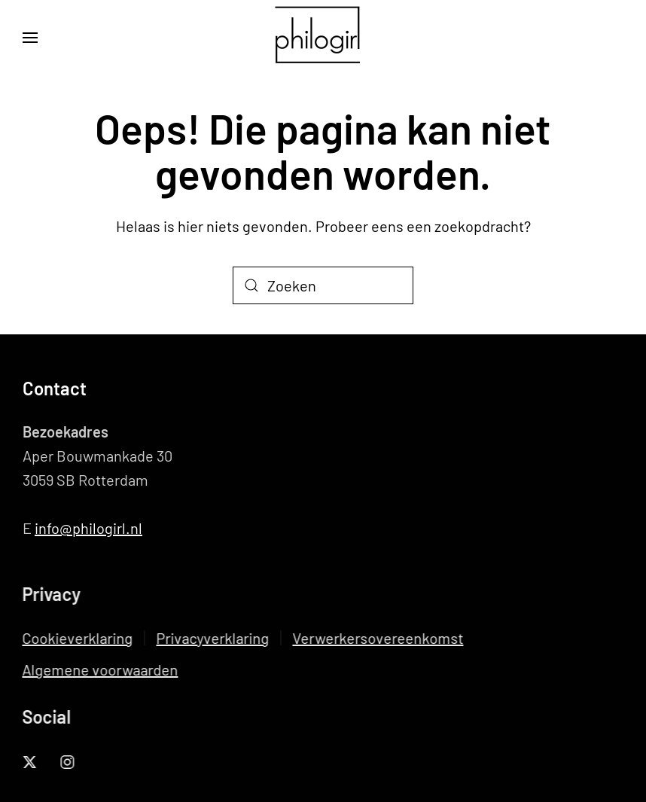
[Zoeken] (323, 285)
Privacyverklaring (211, 638)
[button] (30, 37)
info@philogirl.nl (88, 528)
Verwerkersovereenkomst (376, 638)
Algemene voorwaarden (99, 669)
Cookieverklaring (76, 638)
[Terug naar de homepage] (323, 37)
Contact (55, 388)
